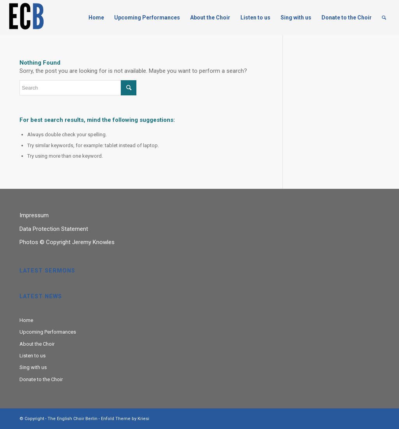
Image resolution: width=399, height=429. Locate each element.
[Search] (384, 17)
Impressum (34, 215)
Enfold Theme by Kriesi (125, 418)
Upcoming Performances (47, 332)
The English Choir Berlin (72, 418)
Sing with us (33, 367)
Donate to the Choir (41, 379)
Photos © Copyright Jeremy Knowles (67, 242)
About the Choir (37, 344)
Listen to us (32, 356)
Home (26, 320)
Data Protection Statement (53, 228)
